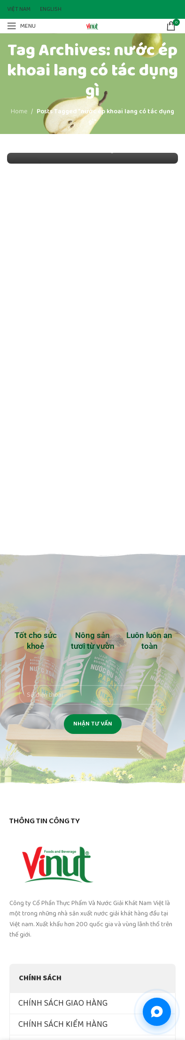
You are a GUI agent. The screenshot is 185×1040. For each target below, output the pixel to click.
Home (19, 111)
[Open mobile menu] (21, 25)
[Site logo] (92, 25)
